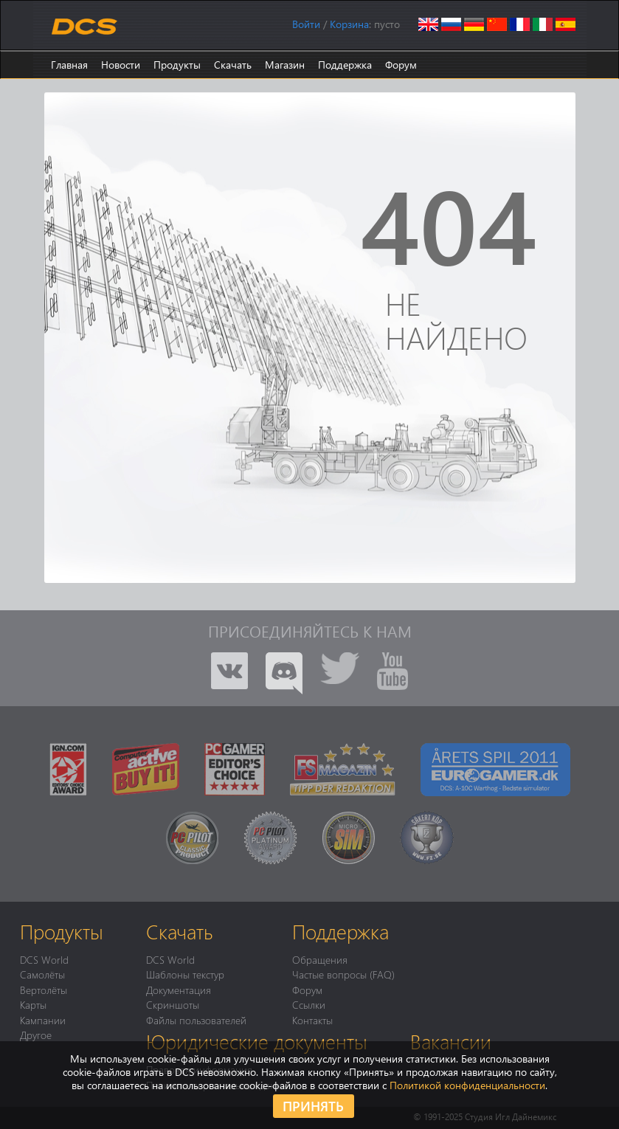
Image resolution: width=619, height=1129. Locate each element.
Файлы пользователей (196, 1019)
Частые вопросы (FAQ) (343, 974)
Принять (313, 1106)
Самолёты (42, 974)
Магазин (285, 65)
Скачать (233, 65)
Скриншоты (172, 1004)
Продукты (177, 65)
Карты (33, 1004)
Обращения (319, 959)
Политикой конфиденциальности (467, 1085)
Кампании (43, 1019)
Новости (120, 65)
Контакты (312, 1019)
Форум (401, 65)
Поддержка (345, 65)
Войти (306, 24)
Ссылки (308, 1004)
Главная (69, 65)
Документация (178, 989)
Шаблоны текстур (185, 974)
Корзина (349, 24)
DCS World (44, 959)
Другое (36, 1034)
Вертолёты (43, 989)
